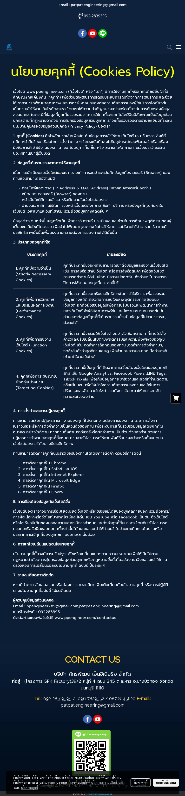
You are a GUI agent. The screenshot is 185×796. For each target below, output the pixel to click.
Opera (57, 492)
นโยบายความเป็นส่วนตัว (108, 782)
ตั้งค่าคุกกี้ (140, 782)
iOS (74, 469)
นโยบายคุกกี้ (29, 787)
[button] (168, 47)
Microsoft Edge (65, 480)
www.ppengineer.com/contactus (85, 618)
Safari (56, 469)
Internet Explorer (67, 475)
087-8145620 (122, 698)
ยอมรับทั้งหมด (166, 782)
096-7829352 (91, 698)
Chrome (58, 463)
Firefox (57, 486)
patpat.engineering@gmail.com (98, 5)
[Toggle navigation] (178, 47)
